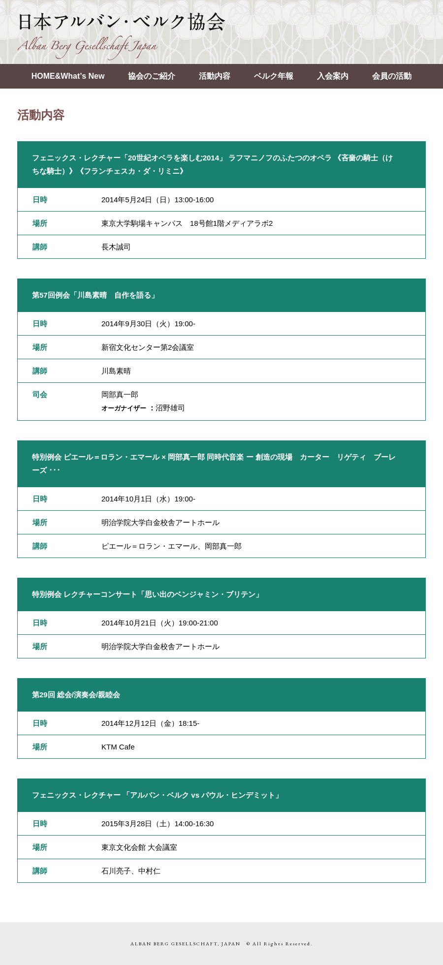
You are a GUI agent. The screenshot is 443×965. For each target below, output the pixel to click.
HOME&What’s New (68, 76)
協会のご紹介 (151, 76)
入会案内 (332, 76)
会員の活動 (391, 76)
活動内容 (214, 76)
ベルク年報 (273, 76)
